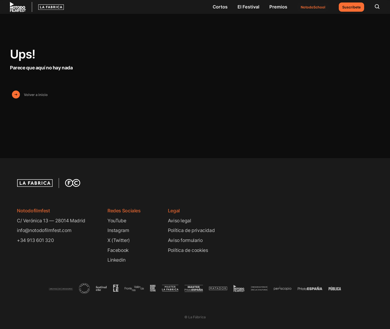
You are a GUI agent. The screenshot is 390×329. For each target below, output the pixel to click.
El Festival (248, 6)
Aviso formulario (185, 240)
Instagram (118, 230)
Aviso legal (179, 221)
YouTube (116, 221)
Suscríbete (351, 7)
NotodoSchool (313, 7)
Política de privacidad (191, 230)
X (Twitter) (118, 240)
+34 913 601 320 (35, 240)
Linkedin (116, 260)
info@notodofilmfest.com (44, 230)
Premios (278, 6)
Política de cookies (188, 250)
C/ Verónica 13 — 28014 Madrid (51, 221)
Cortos (220, 6)
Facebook (118, 250)
